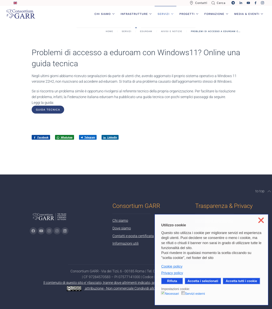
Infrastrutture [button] (136, 13)
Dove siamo (121, 228)
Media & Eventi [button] (248, 13)
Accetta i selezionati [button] (203, 281)
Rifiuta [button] (172, 281)
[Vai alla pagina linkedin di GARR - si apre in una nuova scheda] (64, 230)
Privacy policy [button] (172, 273)
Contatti (198, 3)
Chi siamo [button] (104, 13)
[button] (269, 191)
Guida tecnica (48, 109)
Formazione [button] (216, 13)
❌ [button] (261, 220)
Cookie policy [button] (171, 266)
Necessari (172, 293)
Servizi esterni (195, 293)
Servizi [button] (165, 13)
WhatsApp (64, 137)
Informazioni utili (125, 243)
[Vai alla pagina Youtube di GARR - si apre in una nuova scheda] (41, 230)
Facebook (41, 137)
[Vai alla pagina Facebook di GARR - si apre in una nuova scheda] (33, 230)
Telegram (88, 137)
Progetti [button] (189, 13)
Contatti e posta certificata (133, 236)
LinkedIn (110, 137)
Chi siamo (120, 220)
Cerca (218, 3)
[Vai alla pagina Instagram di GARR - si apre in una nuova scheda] (49, 230)
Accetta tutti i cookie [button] (241, 281)
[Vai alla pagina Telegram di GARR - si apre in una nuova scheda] (57, 230)
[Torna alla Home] (21, 14)
